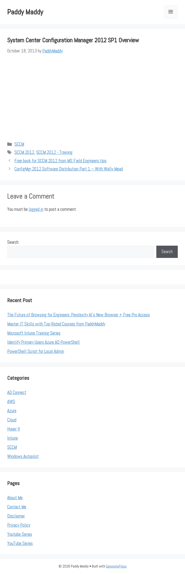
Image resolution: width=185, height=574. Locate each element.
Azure (11, 411)
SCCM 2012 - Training (54, 152)
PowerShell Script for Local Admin (35, 351)
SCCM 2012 (24, 152)
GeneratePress (116, 566)
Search (13, 242)
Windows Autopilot (23, 456)
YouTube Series (20, 543)
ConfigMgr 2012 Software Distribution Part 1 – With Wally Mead (68, 169)
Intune (12, 438)
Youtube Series (19, 534)
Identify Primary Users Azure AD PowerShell (43, 342)
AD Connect (16, 392)
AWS (11, 402)
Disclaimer (16, 516)
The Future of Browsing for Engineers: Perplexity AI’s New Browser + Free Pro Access (78, 315)
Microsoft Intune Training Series (33, 333)
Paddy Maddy (25, 12)
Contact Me (16, 507)
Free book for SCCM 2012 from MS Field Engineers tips (60, 161)
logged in (36, 209)
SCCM (19, 144)
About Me (15, 498)
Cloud (11, 420)
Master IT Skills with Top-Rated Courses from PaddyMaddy (56, 324)
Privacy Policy (18, 525)
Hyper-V (13, 429)
